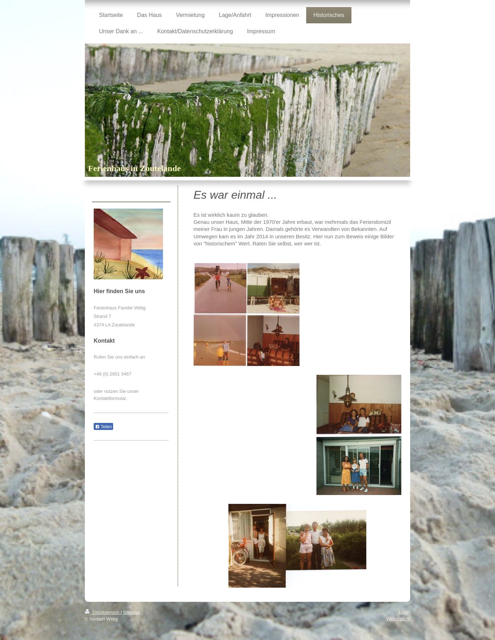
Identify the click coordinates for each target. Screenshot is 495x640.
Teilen (103, 426)
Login (404, 612)
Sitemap (131, 612)
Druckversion (103, 612)
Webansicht (398, 618)
